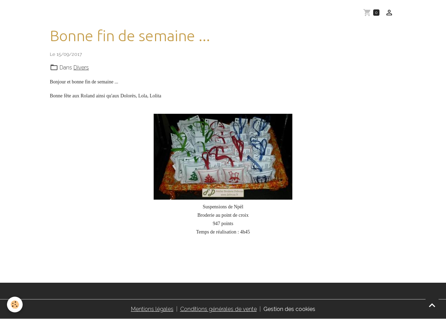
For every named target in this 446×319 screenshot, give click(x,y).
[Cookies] (15, 304)
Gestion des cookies (289, 309)
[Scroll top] (432, 305)
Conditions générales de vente (218, 309)
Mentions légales (152, 309)
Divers (81, 67)
